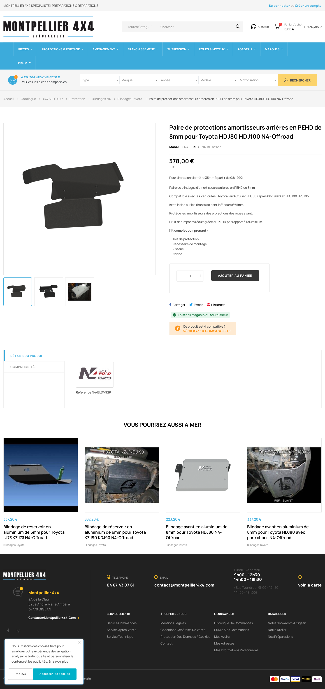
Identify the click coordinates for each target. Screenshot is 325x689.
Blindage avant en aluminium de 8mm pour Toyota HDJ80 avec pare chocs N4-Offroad (278, 532)
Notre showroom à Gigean (287, 623)
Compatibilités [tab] (23, 367)
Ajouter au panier (235, 275)
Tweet (198, 305)
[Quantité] (190, 275)
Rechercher (297, 80)
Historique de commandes (233, 623)
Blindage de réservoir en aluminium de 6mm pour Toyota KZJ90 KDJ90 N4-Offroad (115, 532)
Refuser (20, 674)
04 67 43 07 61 (121, 585)
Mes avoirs (222, 636)
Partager (178, 305)
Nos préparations (280, 636)
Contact (166, 643)
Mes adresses (224, 643)
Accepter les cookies (54, 674)
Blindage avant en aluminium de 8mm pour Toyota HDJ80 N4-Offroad (197, 532)
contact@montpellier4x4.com (52, 617)
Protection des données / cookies (185, 636)
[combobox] (100, 80)
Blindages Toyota (14, 545)
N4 (186, 147)
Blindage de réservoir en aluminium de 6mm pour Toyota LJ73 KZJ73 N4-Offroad (34, 532)
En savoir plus (58, 661)
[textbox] (100, 80)
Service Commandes (122, 623)
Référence (83, 392)
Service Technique (120, 636)
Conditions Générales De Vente (182, 630)
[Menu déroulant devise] (312, 26)
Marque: (176, 147)
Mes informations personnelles (236, 650)
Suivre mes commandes (231, 630)
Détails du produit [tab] (27, 356)
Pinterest (218, 305)
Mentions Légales (173, 623)
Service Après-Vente (121, 630)
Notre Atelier (277, 630)
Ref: (196, 147)
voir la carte (310, 585)
